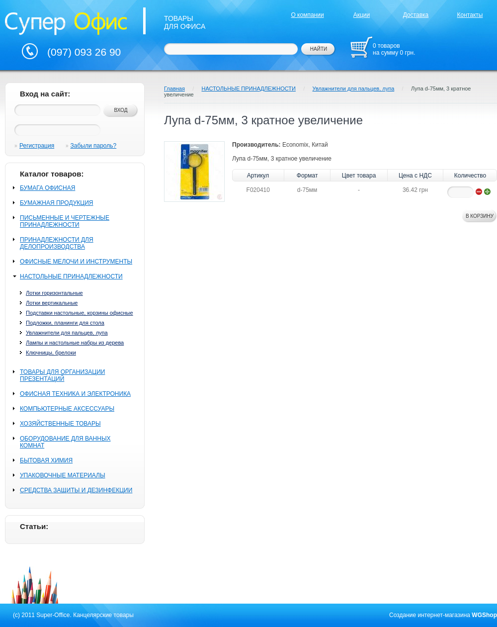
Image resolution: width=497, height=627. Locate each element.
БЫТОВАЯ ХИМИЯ (46, 460)
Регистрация (36, 145)
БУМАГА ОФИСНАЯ (47, 187)
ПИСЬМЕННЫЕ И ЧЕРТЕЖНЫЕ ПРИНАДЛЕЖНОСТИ (64, 221)
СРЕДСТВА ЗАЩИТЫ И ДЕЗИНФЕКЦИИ (76, 490)
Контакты (470, 14)
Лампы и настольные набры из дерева (75, 343)
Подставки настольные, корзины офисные (79, 313)
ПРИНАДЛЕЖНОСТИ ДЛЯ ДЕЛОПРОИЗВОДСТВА (56, 243)
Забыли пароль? (94, 145)
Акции (361, 14)
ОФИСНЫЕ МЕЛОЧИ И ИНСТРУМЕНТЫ (76, 261)
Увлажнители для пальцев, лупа (67, 333)
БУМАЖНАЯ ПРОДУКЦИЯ (56, 202)
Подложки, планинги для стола (65, 323)
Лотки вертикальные (52, 303)
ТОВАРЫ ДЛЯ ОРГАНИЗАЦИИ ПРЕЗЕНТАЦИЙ (62, 375)
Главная (174, 88)
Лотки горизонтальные (54, 293)
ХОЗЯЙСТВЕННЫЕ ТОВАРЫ (60, 423)
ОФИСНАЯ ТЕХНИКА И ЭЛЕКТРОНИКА (75, 393)
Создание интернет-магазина (429, 615)
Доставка (416, 14)
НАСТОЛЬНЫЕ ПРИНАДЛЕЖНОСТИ (71, 276)
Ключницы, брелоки (51, 353)
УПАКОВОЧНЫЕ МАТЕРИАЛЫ (62, 475)
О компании (307, 14)
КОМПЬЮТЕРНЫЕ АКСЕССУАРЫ (67, 408)
